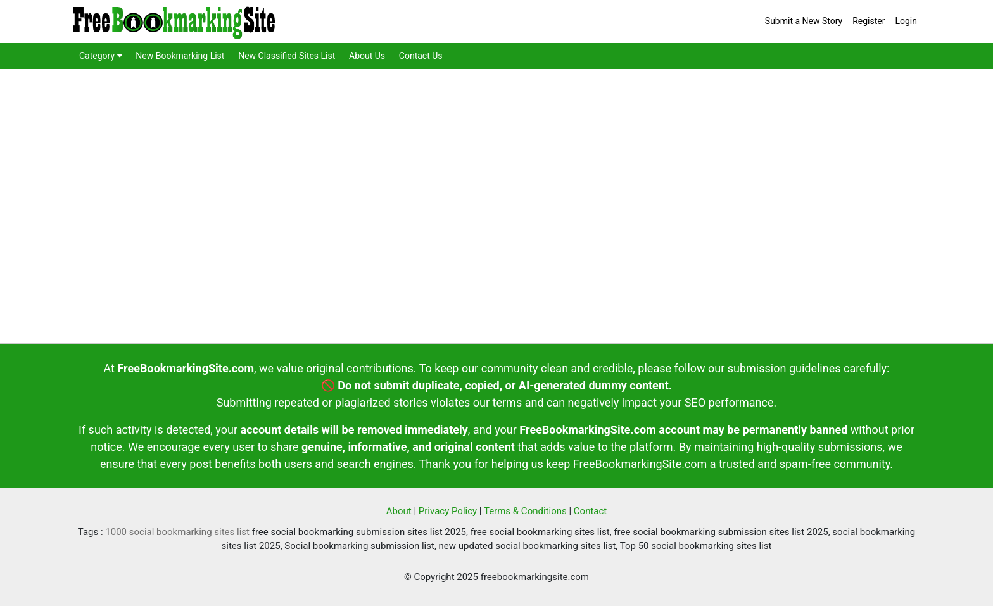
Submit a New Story (803, 21)
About (399, 511)
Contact (590, 511)
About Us (367, 56)
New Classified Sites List (286, 56)
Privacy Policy (448, 511)
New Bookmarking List (180, 56)
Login (906, 21)
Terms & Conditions (525, 511)
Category (100, 56)
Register (868, 21)
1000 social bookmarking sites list (177, 532)
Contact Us (421, 56)
